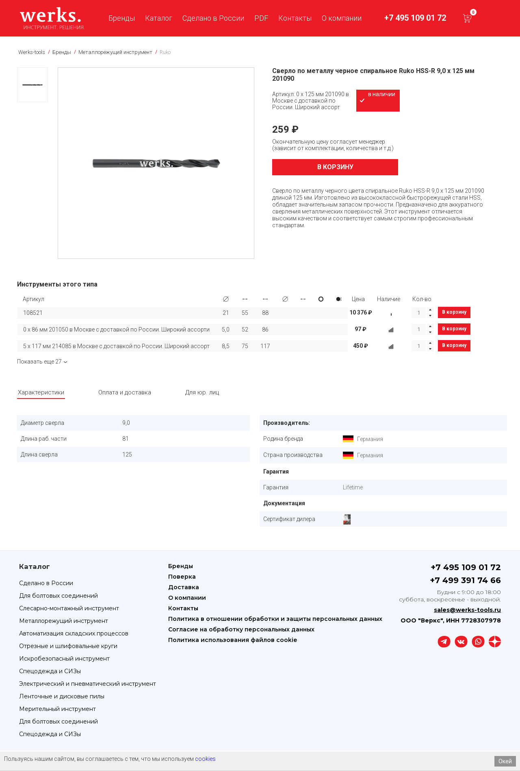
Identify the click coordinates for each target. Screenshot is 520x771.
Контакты (295, 18)
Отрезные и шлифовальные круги (68, 646)
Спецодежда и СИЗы (50, 671)
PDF (261, 18)
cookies (205, 759)
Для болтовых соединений (58, 595)
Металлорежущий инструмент (63, 621)
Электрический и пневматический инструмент (87, 683)
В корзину (335, 167)
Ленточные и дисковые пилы (61, 696)
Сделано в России (213, 18)
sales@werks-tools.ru (467, 610)
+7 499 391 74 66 (465, 580)
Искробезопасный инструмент (64, 658)
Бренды (121, 18)
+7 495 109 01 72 (415, 18)
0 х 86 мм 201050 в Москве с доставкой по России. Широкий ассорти (116, 329)
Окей (505, 761)
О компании (342, 18)
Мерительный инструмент (57, 709)
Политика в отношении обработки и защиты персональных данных (275, 618)
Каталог (158, 18)
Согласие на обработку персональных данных (241, 629)
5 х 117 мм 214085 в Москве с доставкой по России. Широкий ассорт (116, 346)
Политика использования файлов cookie (232, 640)
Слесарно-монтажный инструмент (69, 608)
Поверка (182, 576)
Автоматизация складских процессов (73, 633)
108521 (33, 313)
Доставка (183, 587)
